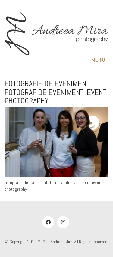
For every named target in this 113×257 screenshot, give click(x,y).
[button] (99, 60)
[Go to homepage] (56, 34)
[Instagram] (63, 222)
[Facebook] (48, 222)
